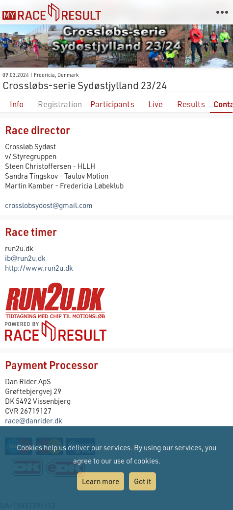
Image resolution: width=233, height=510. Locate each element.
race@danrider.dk (33, 420)
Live (155, 104)
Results (191, 104)
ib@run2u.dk (25, 258)
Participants (112, 104)
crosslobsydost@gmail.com (49, 205)
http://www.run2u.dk (39, 268)
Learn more (100, 481)
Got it (142, 481)
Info (17, 104)
